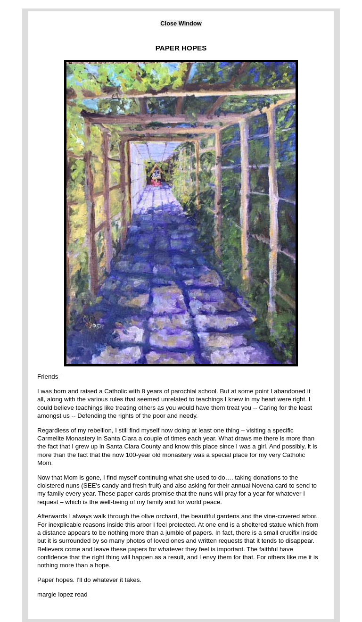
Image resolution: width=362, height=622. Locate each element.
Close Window (180, 23)
